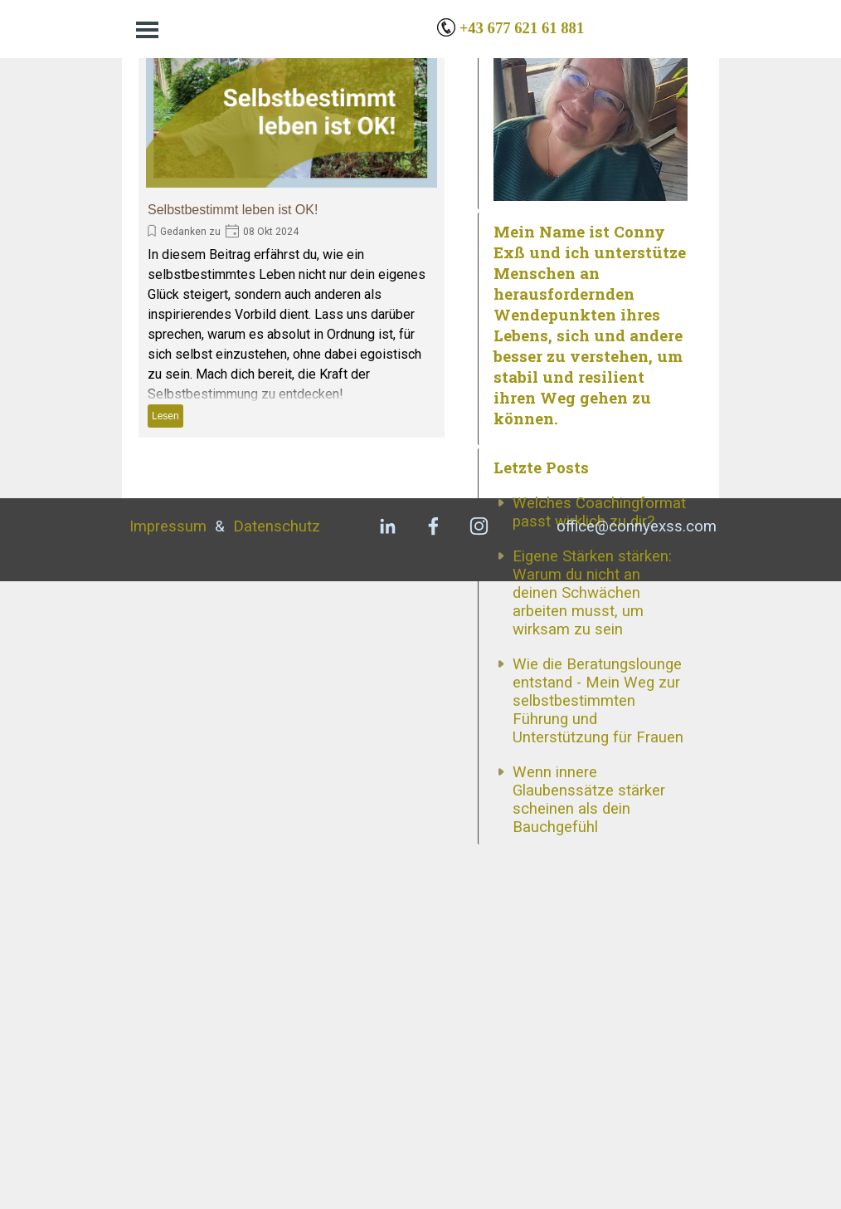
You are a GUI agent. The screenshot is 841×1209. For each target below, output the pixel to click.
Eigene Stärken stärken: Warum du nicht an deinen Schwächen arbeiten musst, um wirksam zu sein (592, 854)
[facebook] (433, 1153)
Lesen (165, 416)
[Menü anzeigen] (147, 29)
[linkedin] (387, 1153)
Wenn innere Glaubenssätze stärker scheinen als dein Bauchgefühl (589, 1061)
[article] (292, 227)
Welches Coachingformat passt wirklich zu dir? (599, 774)
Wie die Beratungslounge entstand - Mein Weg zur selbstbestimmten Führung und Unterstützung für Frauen (598, 962)
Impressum (168, 1154)
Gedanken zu (190, 231)
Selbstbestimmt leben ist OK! (233, 210)
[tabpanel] (569, 28)
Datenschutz (276, 1154)
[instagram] (478, 1153)
